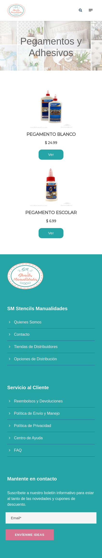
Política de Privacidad (32, 426)
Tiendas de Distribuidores (36, 347)
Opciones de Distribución (35, 359)
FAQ (18, 450)
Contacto (21, 334)
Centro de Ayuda (28, 438)
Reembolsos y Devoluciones (38, 401)
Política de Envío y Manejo (37, 413)
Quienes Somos (27, 322)
